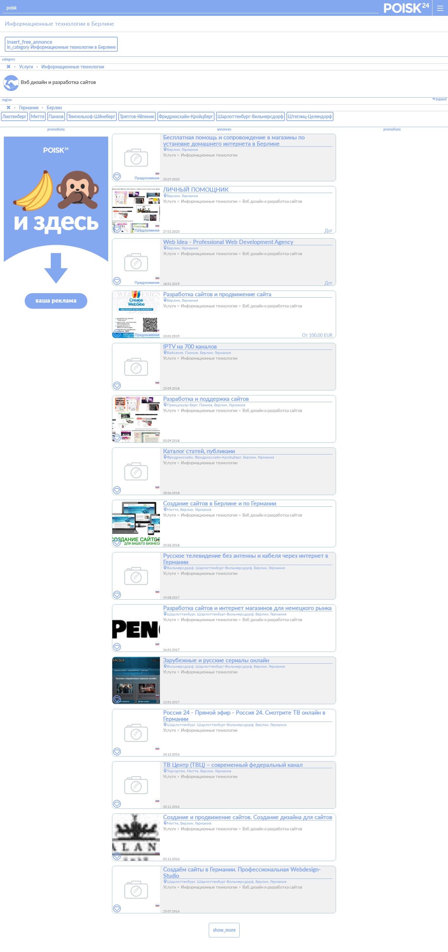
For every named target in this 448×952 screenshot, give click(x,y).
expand (439, 99)
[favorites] (117, 177)
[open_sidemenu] (440, 8)
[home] (406, 8)
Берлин (54, 107)
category (8, 59)
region (7, 100)
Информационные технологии (72, 66)
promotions (56, 129)
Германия (28, 107)
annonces (224, 129)
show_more (224, 930)
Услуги (26, 66)
